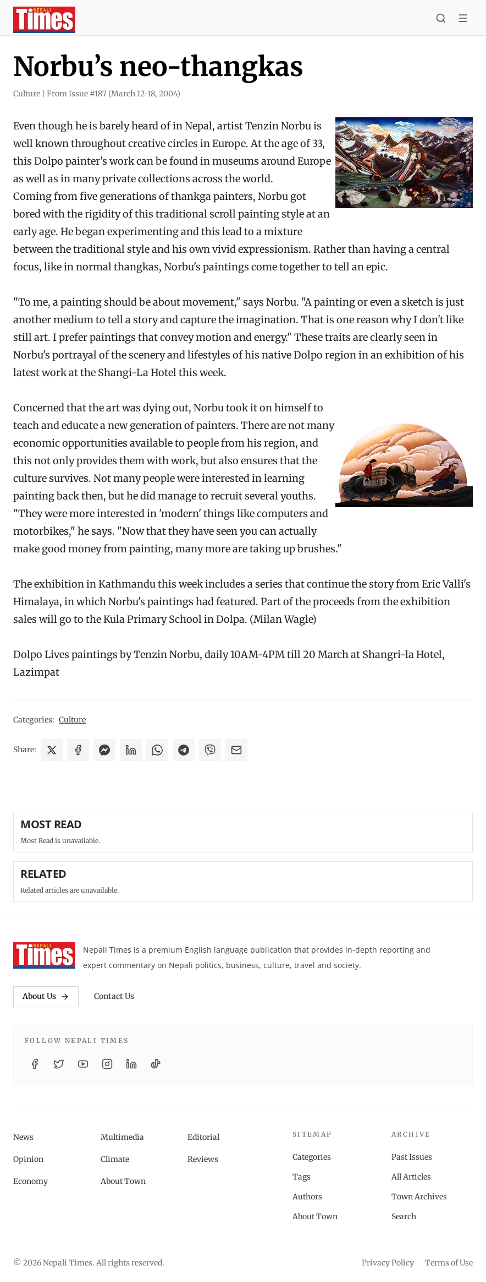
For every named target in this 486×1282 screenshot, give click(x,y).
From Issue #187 (113, 94)
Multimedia (122, 1137)
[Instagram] (107, 1064)
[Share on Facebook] (78, 750)
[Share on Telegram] (184, 750)
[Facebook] (35, 1064)
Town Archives (419, 1197)
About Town (123, 1181)
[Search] (441, 19)
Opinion (28, 1159)
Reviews (202, 1159)
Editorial (203, 1137)
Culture (72, 720)
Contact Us (114, 996)
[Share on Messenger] (104, 750)
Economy (30, 1181)
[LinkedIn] (131, 1064)
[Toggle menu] (463, 19)
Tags (301, 1177)
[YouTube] (83, 1064)
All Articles (411, 1177)
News (23, 1137)
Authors (307, 1197)
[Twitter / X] (59, 1064)
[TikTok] (155, 1064)
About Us (46, 996)
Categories (311, 1157)
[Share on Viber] (210, 750)
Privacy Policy (388, 1263)
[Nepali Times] (44, 955)
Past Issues (411, 1157)
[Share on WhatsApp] (157, 750)
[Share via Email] (236, 750)
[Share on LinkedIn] (131, 750)
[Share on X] (52, 750)
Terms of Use (449, 1263)
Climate (115, 1159)
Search (403, 1216)
